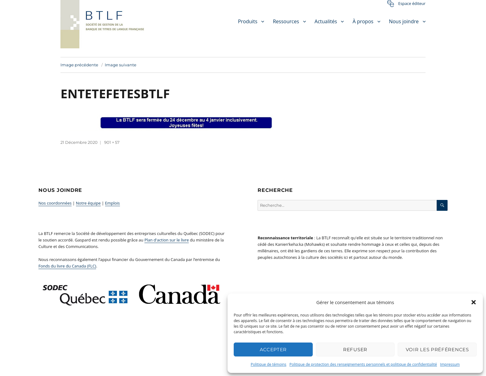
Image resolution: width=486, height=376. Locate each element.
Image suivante (120, 64)
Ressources (286, 21)
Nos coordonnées (55, 203)
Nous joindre (404, 21)
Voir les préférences (437, 349)
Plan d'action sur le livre (166, 240)
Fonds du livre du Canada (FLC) (67, 266)
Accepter (273, 349)
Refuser (355, 349)
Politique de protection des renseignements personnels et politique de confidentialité (363, 364)
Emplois (112, 203)
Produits (248, 21)
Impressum (450, 364)
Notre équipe (88, 203)
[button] (474, 302)
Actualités (326, 21)
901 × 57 (112, 142)
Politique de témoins (268, 364)
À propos (362, 21)
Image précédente (79, 64)
